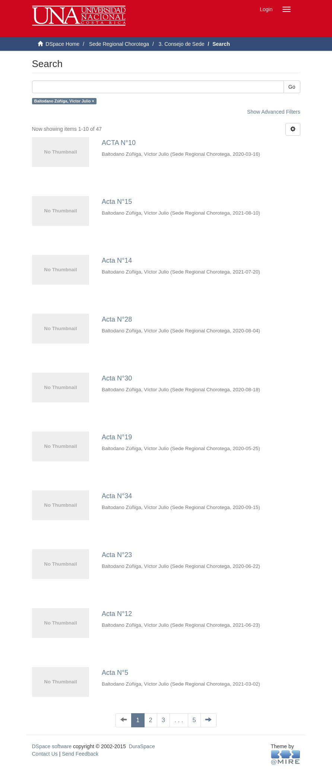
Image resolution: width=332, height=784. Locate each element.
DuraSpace (142, 746)
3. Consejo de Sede (182, 44)
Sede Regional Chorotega (119, 44)
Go (291, 87)
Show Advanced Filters (273, 112)
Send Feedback (80, 754)
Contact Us (45, 754)
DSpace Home (62, 44)
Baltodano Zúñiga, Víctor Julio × (64, 101)
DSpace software (52, 746)
